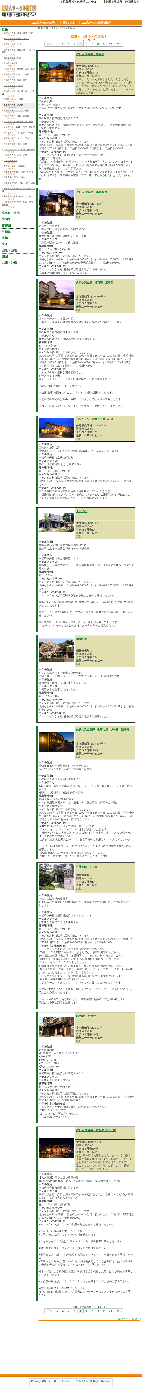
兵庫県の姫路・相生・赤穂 (15, 144)
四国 (5, 256)
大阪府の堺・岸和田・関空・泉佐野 (19, 127)
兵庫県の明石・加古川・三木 (16, 138)
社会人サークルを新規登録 (96, 22)
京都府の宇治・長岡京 (13, 86)
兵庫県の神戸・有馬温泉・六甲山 (18, 133)
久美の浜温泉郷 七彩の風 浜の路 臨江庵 (102, 729)
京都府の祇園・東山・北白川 (16, 74)
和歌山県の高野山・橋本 (14, 177)
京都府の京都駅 (10, 63)
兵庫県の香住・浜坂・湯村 (15, 155)
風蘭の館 (81, 638)
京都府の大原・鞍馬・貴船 (15, 80)
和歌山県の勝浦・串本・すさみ (17, 196)
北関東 (6, 219)
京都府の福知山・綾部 (13, 99)
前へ (49, 44)
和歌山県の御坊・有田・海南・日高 (19, 183)
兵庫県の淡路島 (10, 160)
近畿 (70, 28)
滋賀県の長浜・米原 (12, 44)
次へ (119, 44)
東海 (5, 244)
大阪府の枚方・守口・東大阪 (16, 116)
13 (110, 44)
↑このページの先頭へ (129, 1318)
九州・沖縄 (9, 263)
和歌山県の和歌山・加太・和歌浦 (18, 172)
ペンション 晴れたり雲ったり (94, 419)
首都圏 (6, 225)
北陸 (5, 238)
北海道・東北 (11, 213)
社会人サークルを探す (43, 22)
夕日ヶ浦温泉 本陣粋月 (91, 192)
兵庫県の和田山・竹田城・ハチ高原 (19, 149)
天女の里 (81, 511)
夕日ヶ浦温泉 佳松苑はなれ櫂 (96, 1130)
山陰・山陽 (9, 250)
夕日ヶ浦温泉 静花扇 (90, 54)
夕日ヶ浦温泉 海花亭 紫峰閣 (94, 282)
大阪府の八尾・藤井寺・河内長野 (18, 121)
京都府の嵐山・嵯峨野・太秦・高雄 (19, 69)
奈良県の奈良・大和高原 (14, 166)
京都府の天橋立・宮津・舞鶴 (16, 110)
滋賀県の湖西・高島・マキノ (16, 38)
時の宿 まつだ (86, 1016)
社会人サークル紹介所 (51, 28)
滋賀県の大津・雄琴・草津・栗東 (18, 33)
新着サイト (69, 22)
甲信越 (6, 231)
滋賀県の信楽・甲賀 (12, 58)
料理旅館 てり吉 (86, 866)
